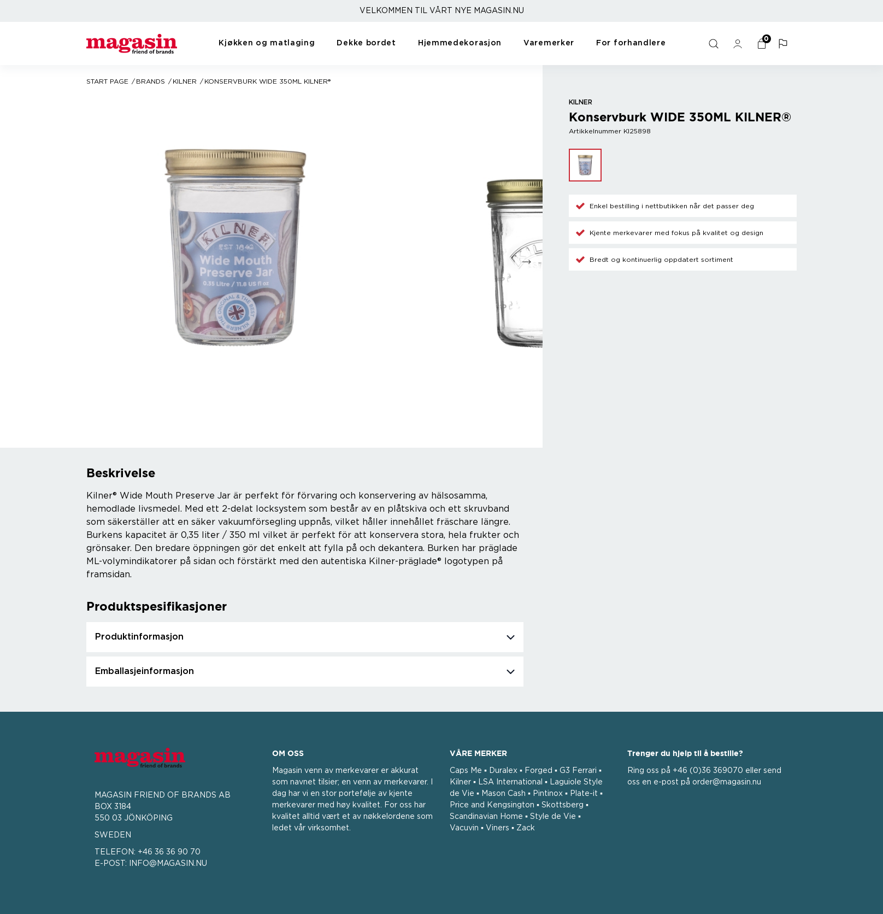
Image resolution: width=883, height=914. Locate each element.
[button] (785, 43)
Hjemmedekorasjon (460, 43)
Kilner (185, 81)
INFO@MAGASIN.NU (168, 864)
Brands (150, 81)
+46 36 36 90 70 (169, 852)
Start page (107, 81)
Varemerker (548, 43)
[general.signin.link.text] (739, 43)
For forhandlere (631, 43)
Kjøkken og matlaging (267, 43)
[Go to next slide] (526, 262)
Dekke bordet (366, 43)
